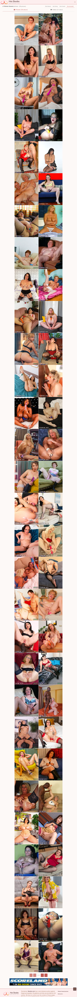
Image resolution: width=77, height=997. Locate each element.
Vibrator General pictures (63, 991)
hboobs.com (31, 991)
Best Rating (55, 6)
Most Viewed (62, 6)
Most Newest (48, 6)
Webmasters (60, 993)
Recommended (70, 6)
